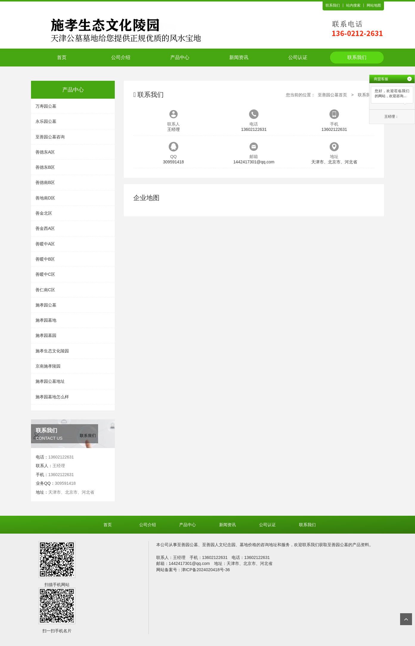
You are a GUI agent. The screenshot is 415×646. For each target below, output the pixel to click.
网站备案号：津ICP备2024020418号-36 (193, 569)
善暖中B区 (45, 259)
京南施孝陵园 (48, 366)
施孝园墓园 (45, 335)
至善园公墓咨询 (50, 136)
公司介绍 (120, 57)
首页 (61, 57)
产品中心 (179, 57)
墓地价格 (248, 544)
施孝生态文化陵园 (52, 350)
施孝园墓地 (45, 320)
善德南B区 (45, 182)
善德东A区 (45, 152)
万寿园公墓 (45, 106)
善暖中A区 (45, 243)
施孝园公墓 (45, 305)
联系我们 (333, 5)
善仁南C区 (45, 289)
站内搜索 (353, 5)
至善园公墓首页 (332, 94)
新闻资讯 (238, 57)
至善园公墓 (187, 544)
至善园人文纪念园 (219, 544)
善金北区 (43, 213)
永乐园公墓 (45, 121)
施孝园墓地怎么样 (52, 396)
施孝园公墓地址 (50, 381)
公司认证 (297, 57)
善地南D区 (45, 198)
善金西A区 (45, 228)
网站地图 (374, 5)
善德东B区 (45, 167)
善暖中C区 (45, 274)
